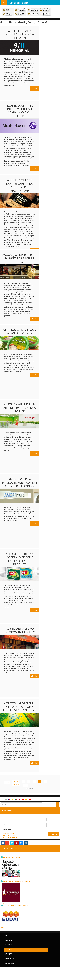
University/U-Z (5, 903)
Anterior (16, 781)
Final (25, 785)
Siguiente (16, 784)
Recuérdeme (6, 829)
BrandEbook (9, 958)
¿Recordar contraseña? (10, 837)
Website (3, 927)
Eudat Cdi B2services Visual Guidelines (15, 906)
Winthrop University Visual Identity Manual (16, 881)
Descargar (8, 940)
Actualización (10, 963)
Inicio (7, 782)
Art (2, 879)
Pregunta (8, 954)
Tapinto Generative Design (11, 857)
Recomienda (9, 945)
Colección (8, 949)
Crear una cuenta (8, 833)
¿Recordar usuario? (9, 835)
